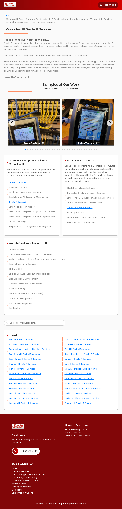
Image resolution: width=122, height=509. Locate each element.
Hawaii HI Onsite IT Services (22, 368)
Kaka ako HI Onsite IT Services (23, 398)
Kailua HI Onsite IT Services (22, 388)
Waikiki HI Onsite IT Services (78, 393)
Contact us (17, 489)
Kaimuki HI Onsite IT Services (22, 393)
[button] (12, 123)
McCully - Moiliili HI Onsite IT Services (82, 368)
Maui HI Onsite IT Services (77, 364)
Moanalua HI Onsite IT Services (79, 378)
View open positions (21, 486)
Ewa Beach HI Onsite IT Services (24, 354)
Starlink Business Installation (25, 480)
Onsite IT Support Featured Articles (29, 474)
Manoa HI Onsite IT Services (78, 359)
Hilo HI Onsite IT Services (21, 378)
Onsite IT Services (17, 182)
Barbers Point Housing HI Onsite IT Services (29, 349)
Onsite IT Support (17, 202)
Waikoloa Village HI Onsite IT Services (82, 398)
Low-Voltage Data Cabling (24, 477)
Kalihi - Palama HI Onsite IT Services (82, 339)
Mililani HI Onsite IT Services (78, 373)
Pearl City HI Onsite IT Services (79, 383)
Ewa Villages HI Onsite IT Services (25, 359)
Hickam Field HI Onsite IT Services (25, 373)
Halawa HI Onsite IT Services (22, 364)
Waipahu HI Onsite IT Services (79, 403)
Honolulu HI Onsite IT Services (23, 383)
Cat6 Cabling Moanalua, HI (79, 207)
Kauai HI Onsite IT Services (77, 349)
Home (6, 15)
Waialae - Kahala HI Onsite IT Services (83, 388)
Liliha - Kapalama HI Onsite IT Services (83, 354)
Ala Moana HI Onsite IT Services (24, 344)
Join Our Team (19, 483)
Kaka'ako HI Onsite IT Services (23, 403)
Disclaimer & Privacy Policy (25, 493)
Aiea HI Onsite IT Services (21, 339)
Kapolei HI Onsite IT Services (78, 344)
